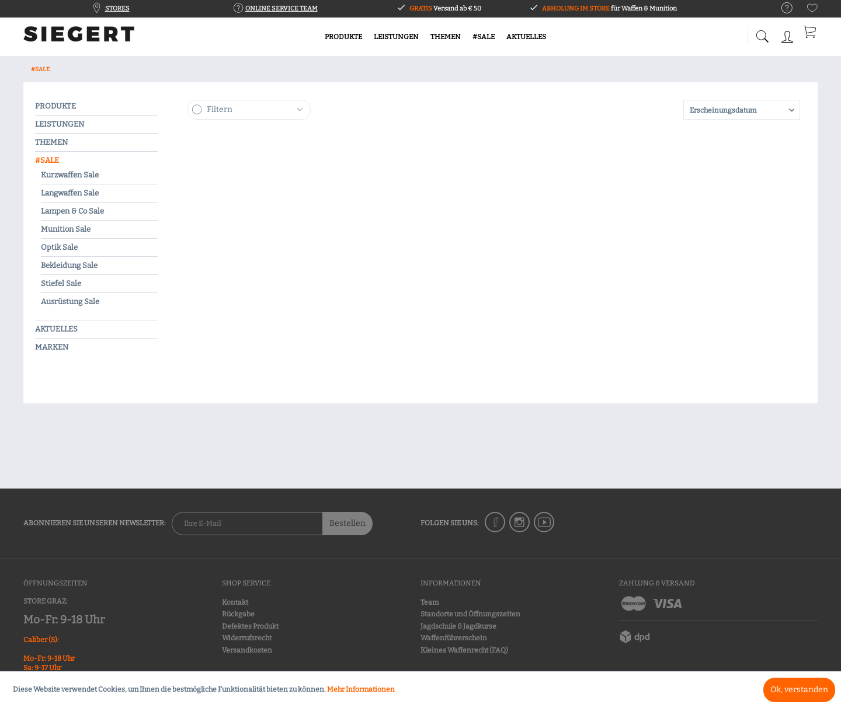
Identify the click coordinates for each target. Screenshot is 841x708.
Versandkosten (247, 650)
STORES (117, 8)
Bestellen (347, 523)
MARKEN (51, 347)
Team (429, 602)
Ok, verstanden (799, 690)
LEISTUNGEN (59, 124)
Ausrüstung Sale (70, 301)
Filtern (219, 109)
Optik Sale (59, 247)
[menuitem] (781, 8)
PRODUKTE (55, 106)
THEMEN (51, 142)
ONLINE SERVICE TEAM (281, 8)
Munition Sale (66, 229)
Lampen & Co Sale (72, 211)
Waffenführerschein (453, 638)
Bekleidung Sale (69, 265)
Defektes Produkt (250, 626)
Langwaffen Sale (70, 193)
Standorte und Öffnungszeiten (470, 614)
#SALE (47, 160)
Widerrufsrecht (247, 638)
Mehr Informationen (361, 689)
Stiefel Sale (61, 283)
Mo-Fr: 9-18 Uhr (64, 619)
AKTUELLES (56, 329)
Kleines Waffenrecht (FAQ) (464, 650)
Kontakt (235, 602)
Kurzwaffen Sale (70, 174)
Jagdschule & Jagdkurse (458, 626)
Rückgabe (238, 614)
